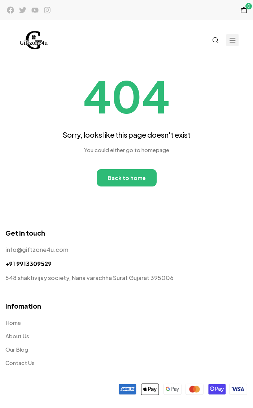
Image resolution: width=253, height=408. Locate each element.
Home (13, 322)
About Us (17, 335)
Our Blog (16, 349)
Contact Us (20, 362)
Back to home (127, 177)
